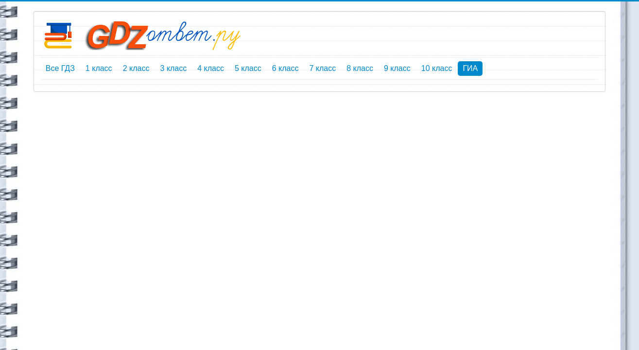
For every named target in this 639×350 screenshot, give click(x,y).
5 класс (248, 68)
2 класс (136, 68)
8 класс (359, 68)
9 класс (397, 68)
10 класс (436, 68)
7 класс (322, 68)
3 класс (173, 68)
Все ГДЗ (60, 68)
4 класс (210, 68)
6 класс (285, 68)
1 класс (99, 68)
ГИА (470, 68)
